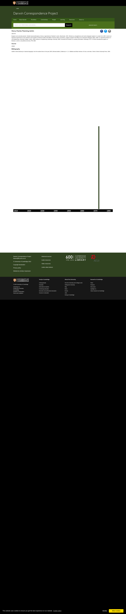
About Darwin (22, 19)
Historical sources (47, 256)
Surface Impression (25, 271)
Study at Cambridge (44, 279)
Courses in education (44, 293)
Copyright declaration (19, 264)
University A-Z (16, 286)
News (66, 289)
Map (66, 286)
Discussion (93, 286)
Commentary (44, 19)
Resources (72, 19)
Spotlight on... (93, 289)
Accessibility (16, 290)
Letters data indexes (47, 267)
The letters (33, 19)
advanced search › (93, 25)
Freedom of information (18, 291)
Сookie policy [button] (57, 611)
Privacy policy (17, 268)
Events (66, 291)
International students (44, 286)
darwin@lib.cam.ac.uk (19, 258)
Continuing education (44, 289)
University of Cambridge (21, 261)
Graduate (41, 284)
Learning (62, 19)
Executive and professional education (47, 291)
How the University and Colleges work (73, 282)
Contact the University (18, 288)
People (54, 19)
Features (92, 284)
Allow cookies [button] (116, 611)
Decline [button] (105, 611)
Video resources (46, 263)
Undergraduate (42, 282)
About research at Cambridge (97, 291)
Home (14, 8)
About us (81, 19)
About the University (70, 279)
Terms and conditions (18, 293)
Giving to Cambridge (69, 295)
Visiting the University (70, 284)
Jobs (66, 293)
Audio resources (46, 260)
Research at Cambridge (96, 279)
